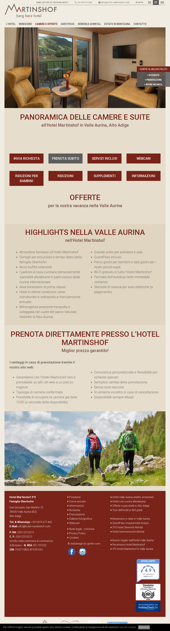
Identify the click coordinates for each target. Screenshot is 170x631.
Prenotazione (153, 80)
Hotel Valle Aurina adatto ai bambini (133, 497)
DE (149, 2)
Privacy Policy (77, 533)
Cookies (73, 537)
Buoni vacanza (153, 84)
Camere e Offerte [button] (46, 24)
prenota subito (65, 158)
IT (156, 2)
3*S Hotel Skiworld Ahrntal (127, 527)
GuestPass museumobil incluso (130, 523)
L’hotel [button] (11, 24)
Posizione (74, 497)
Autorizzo (144, 627)
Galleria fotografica (80, 518)
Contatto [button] (139, 24)
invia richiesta (26, 158)
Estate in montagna (117, 24)
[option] (85, 65)
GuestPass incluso (107, 257)
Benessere (25, 24)
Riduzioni (66, 176)
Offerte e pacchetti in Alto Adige (130, 505)
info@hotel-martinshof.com (34, 526)
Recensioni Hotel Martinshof (128, 544)
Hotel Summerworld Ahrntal (128, 531)
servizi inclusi (104, 158)
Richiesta (74, 510)
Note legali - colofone (81, 529)
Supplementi (105, 176)
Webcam (144, 158)
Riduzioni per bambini (26, 178)
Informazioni (143, 176)
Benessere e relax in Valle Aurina (131, 518)
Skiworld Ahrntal (89, 24)
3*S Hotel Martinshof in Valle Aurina (132, 549)
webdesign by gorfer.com (85, 543)
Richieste (153, 75)
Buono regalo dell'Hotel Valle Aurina (133, 540)
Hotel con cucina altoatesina (129, 501)
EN (162, 2)
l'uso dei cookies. (128, 627)
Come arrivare (77, 501)
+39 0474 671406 (41, 522)
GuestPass (67, 24)
